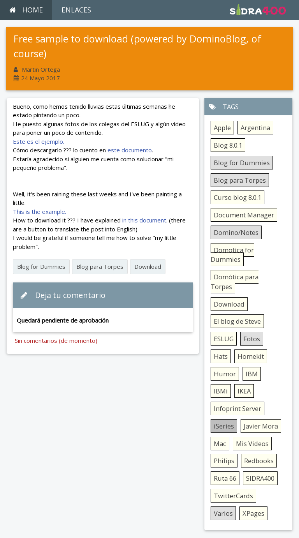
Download (147, 266)
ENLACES (76, 9)
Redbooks (259, 460)
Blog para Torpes (99, 266)
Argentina (255, 127)
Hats (221, 356)
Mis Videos (252, 443)
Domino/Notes (236, 232)
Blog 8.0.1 (228, 145)
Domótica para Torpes (235, 281)
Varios (223, 513)
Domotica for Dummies (232, 254)
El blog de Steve (237, 321)
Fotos (251, 338)
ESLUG (224, 338)
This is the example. (39, 211)
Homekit (250, 356)
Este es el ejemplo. (38, 141)
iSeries (224, 426)
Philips (224, 460)
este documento (129, 150)
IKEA (244, 390)
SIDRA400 (260, 478)
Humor (225, 373)
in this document (144, 220)
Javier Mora (261, 426)
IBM (252, 373)
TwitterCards (233, 495)
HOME (26, 9)
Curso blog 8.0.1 (237, 197)
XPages (253, 513)
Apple (222, 127)
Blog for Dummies (41, 266)
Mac (220, 443)
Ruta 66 (225, 478)
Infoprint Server (237, 408)
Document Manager (244, 214)
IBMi (221, 390)
